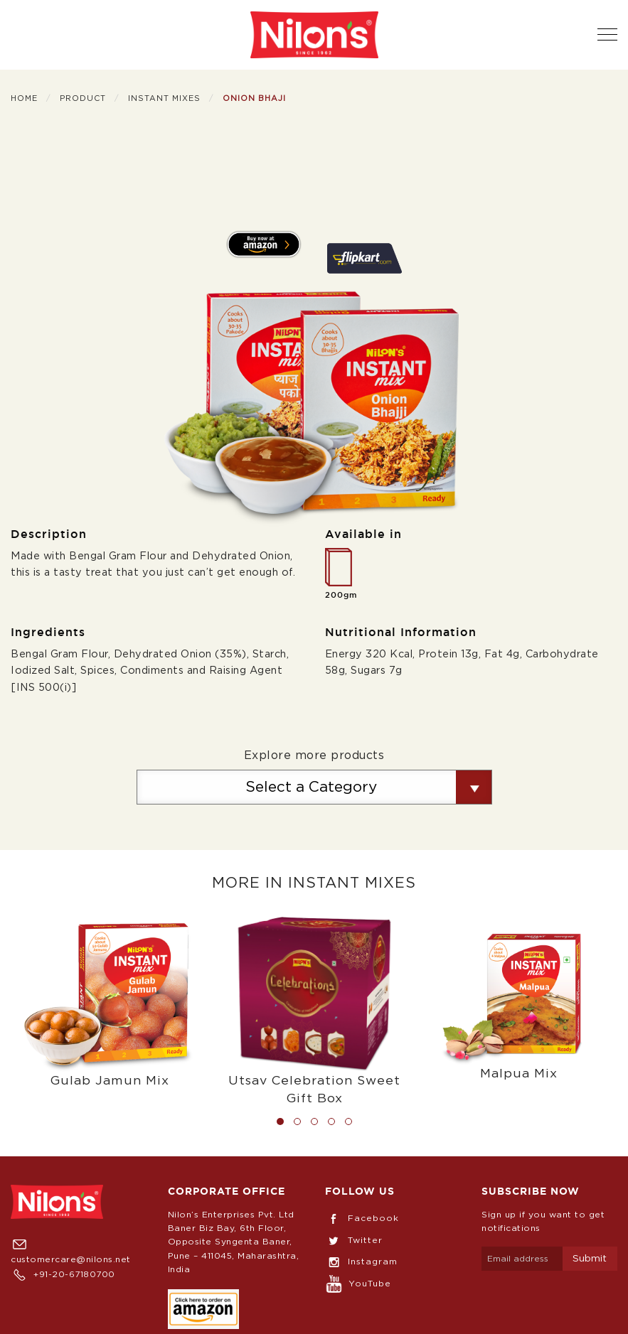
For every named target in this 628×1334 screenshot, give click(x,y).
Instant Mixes (164, 98)
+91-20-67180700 (63, 1274)
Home (24, 98)
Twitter (354, 1240)
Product (83, 98)
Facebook (362, 1218)
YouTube (358, 1283)
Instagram (361, 1261)
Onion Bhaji (254, 98)
